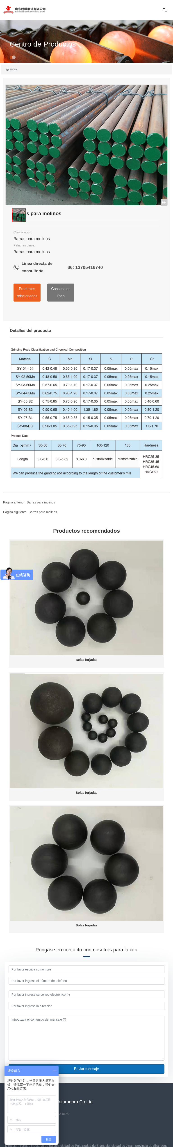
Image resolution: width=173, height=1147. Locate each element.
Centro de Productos (43, 44)
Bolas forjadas (86, 660)
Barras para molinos (43, 512)
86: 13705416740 (85, 267)
